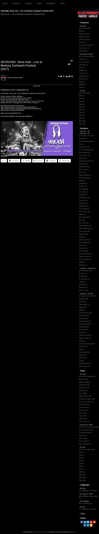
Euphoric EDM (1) (84, 34)
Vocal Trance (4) (84, 421)
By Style (83, 26)
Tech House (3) (84, 48)
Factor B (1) (82, 435)
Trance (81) (82, 416)
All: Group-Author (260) (86, 56)
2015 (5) (81, 107)
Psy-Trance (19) (84, 405)
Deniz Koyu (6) (84, 169)
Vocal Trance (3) (84, 366)
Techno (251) (83, 51)
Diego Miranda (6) (85, 175)
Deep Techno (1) (84, 304)
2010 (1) (81, 452)
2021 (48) (82, 480)
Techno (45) (83, 355)
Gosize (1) (82, 68)
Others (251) (83, 438)
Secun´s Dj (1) (83, 290)
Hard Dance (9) (84, 385)
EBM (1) (81, 31)
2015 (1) (81, 464)
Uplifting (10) (83, 419)
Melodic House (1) (84, 40)
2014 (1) (81, 461)
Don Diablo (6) (83, 189)
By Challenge (84, 501)
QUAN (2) (82, 82)
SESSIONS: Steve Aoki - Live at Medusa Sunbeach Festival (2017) (21, 65)
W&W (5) (82, 262)
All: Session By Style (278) (87, 296)
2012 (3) (81, 99)
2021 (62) (82, 124)
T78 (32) (81, 87)
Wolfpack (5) (83, 265)
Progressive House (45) (87, 399)
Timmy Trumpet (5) (85, 259)
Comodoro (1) (83, 65)
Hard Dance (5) (84, 327)
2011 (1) (81, 455)
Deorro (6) (82, 172)
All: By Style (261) (84, 28)
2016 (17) (82, 110)
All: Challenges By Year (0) (88, 509)
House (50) (82, 393)
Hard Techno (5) (84, 37)
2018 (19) (82, 472)
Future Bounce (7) (85, 321)
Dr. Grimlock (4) (84, 279)
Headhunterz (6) (84, 198)
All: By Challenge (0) (85, 503)
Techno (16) (82, 413)
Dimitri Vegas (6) (84, 178)
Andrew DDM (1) (84, 62)
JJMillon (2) (83, 70)
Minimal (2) (82, 42)
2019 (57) (82, 118)
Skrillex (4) (82, 245)
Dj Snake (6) (83, 183)
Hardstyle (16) (83, 330)
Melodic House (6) (85, 335)
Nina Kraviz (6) (84, 223)
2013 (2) (81, 458)
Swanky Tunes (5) (85, 257)
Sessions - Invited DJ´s (88, 268)
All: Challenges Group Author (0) (88, 497)
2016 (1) (81, 466)
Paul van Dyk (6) (84, 231)
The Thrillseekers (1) (85, 444)
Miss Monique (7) (84, 217)
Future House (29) (85, 324)
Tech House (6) (84, 407)
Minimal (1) (82, 341)
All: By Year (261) (84, 93)
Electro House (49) (85, 313)
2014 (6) (81, 104)
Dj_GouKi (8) (83, 276)
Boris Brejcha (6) (84, 153)
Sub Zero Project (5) (85, 254)
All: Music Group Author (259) (88, 427)
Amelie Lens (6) (84, 147)
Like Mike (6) (83, 203)
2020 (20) (82, 121)
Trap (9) (81, 361)
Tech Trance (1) (84, 410)
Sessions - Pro (85, 133)
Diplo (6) (82, 181)
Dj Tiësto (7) (83, 186)
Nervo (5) (82, 220)
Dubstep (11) (83, 307)
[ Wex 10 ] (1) (83, 59)
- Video (82, 513)
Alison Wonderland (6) (86, 141)
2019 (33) (82, 475)
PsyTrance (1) (83, 347)
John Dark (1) (83, 73)
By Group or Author (86, 54)
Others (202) (83, 79)
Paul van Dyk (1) (84, 441)
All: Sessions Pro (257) (86, 136)
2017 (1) (81, 469)
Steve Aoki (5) (83, 251)
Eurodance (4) (83, 318)
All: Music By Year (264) (87, 449)
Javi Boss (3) (83, 200)
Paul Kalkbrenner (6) (86, 228)
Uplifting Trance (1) (85, 363)
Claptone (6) (83, 164)
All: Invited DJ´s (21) (85, 271)
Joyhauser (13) (84, 76)
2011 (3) (81, 96)
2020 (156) (82, 478)
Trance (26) (82, 358)
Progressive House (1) (86, 45)
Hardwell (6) (83, 195)
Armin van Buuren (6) (86, 150)
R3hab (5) (82, 237)
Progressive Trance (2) (86, 402)
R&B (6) (81, 349)
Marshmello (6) (84, 209)
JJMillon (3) (83, 282)
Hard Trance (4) (84, 388)
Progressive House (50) (87, 344)
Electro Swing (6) (84, 382)
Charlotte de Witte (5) (86, 161)
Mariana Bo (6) (84, 206)
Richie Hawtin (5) (84, 240)
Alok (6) (81, 144)
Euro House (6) (84, 316)
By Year (82, 91)
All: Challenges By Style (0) (88, 491)
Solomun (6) (83, 248)
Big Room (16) (83, 379)
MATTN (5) (82, 214)
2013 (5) (81, 101)
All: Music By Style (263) (87, 376)
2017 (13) (81, 113)
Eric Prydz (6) (83, 192)
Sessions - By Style (86, 294)
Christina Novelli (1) (85, 433)
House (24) (82, 332)
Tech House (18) (84, 352)
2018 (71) (82, 115)
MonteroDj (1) (83, 288)
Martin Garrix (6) (84, 212)
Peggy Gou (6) (83, 234)
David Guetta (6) (84, 167)
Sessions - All (84, 131)
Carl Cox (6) (83, 158)
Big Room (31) (83, 299)
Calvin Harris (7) (84, 155)
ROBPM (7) (82, 85)
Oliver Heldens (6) (85, 226)
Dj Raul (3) (82, 273)
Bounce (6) (82, 302)
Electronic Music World (15, 77)
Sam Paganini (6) (84, 243)
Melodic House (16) (85, 396)
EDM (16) (82, 310)
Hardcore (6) (83, 390)
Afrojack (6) (83, 139)
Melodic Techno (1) (85, 338)
